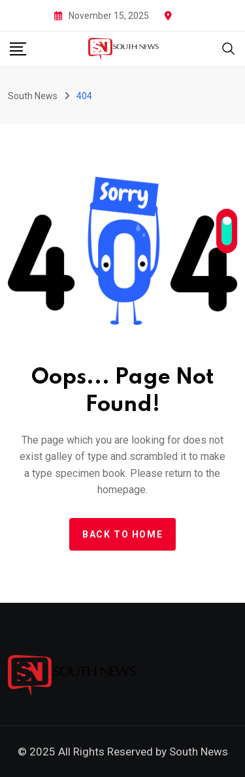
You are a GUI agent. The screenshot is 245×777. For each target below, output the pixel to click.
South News (198, 751)
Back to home (122, 534)
